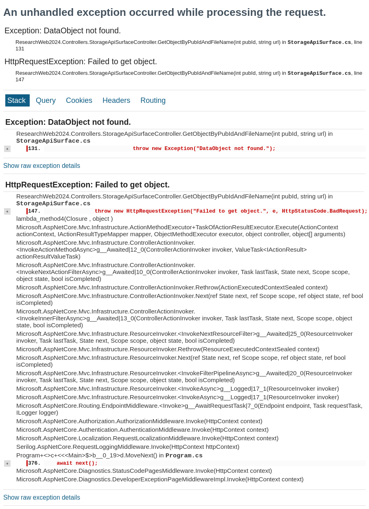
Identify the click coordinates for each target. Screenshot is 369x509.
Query (47, 100)
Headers (117, 100)
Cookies (80, 100)
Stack (17, 100)
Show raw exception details (41, 165)
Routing (153, 100)
